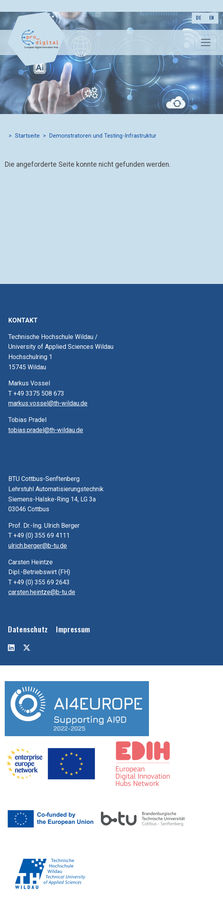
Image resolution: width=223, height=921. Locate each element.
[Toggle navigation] (206, 42)
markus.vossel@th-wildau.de (47, 403)
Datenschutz (28, 629)
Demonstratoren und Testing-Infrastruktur (102, 136)
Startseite (27, 136)
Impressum (73, 629)
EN (211, 17)
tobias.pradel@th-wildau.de (45, 430)
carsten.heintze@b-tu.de (41, 592)
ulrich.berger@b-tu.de (37, 545)
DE (198, 17)
